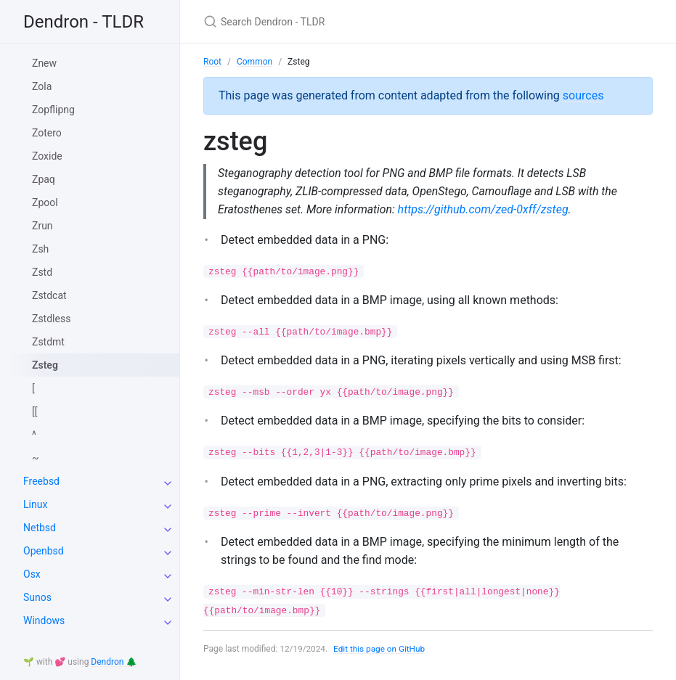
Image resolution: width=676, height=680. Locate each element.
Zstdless (51, 318)
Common (254, 62)
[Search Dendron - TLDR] (374, 21)
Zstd (42, 272)
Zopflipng (53, 109)
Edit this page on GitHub (381, 649)
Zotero (47, 133)
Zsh (40, 249)
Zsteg (45, 365)
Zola (42, 86)
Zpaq (43, 179)
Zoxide (47, 156)
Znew (44, 63)
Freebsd (41, 481)
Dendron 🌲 (114, 662)
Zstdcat (49, 295)
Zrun (42, 226)
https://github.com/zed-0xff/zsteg (486, 210)
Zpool (45, 202)
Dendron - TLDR (83, 22)
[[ (34, 411)
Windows (44, 620)
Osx (32, 574)
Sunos (37, 597)
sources (583, 95)
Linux (35, 504)
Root (212, 62)
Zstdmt (48, 342)
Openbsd (43, 551)
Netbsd (39, 527)
